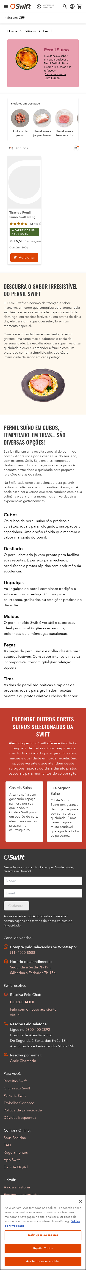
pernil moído (19, 622)
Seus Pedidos (15, 1137)
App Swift (12, 1159)
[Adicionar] (24, 257)
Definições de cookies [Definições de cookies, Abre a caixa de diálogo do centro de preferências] (43, 1255)
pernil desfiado (21, 554)
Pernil (47, 31)
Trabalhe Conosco (19, 1102)
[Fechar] (80, 1221)
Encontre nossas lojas (21, 1194)
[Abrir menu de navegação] (6, 6)
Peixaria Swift (15, 1095)
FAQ (7, 1145)
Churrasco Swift (17, 1088)
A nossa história (17, 1187)
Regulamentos (16, 1152)
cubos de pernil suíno (27, 520)
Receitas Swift (15, 1080)
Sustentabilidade (18, 1201)
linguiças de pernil (24, 588)
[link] (14, 18)
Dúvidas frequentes (20, 1117)
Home (12, 31)
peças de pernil (22, 651)
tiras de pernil (21, 684)
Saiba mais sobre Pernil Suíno (55, 76)
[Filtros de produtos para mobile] (76, 148)
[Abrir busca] (65, 6)
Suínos (30, 31)
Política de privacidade (23, 1110)
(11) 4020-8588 (22, 952)
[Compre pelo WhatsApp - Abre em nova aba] (46, 6)
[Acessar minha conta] (72, 6)
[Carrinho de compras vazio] (79, 6)
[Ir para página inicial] (20, 6)
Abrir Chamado (23, 1060)
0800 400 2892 (37, 1029)
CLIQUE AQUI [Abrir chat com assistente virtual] (22, 1002)
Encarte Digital (16, 1167)
